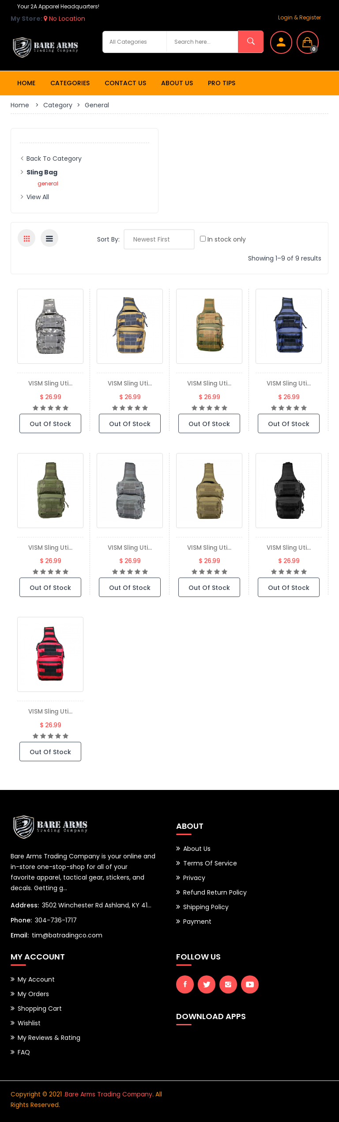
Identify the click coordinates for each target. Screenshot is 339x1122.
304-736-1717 (56, 919)
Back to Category (54, 158)
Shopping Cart (40, 1008)
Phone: (21, 919)
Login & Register (299, 17)
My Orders (33, 993)
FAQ (24, 1051)
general (48, 183)
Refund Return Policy (215, 892)
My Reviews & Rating (49, 1037)
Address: (25, 904)
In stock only (223, 239)
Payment (197, 921)
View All (37, 197)
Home (26, 83)
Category (57, 105)
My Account (36, 979)
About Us (177, 83)
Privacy (194, 877)
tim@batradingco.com (67, 934)
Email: (20, 934)
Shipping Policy (206, 907)
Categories (70, 83)
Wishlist (29, 1022)
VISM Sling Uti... (50, 383)
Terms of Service (210, 863)
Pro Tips (221, 83)
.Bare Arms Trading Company (107, 1093)
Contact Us (125, 83)
